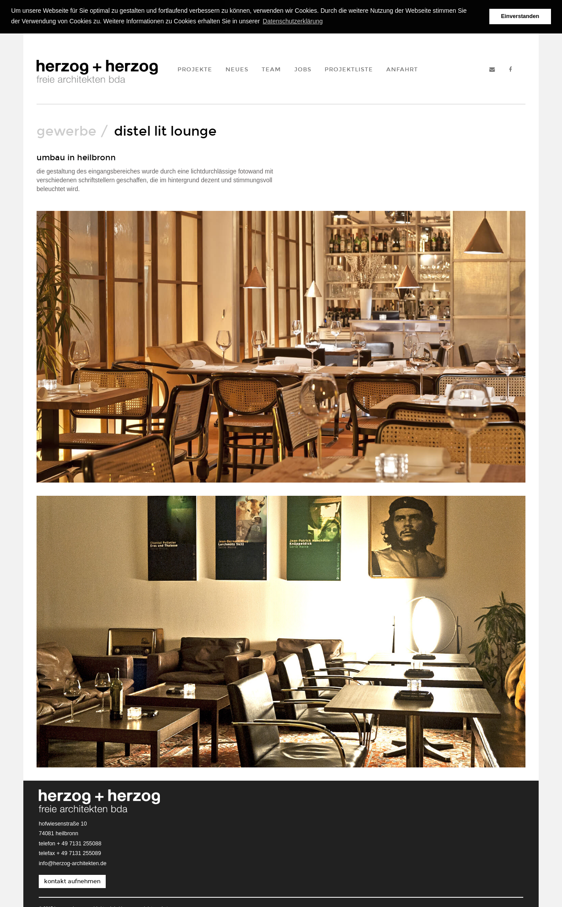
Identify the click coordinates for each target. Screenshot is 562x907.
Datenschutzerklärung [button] (293, 21)
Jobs (302, 68)
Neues (237, 68)
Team (271, 68)
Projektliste (349, 68)
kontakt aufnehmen (72, 881)
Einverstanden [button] (520, 16)
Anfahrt (402, 68)
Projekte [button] (194, 68)
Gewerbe (66, 130)
